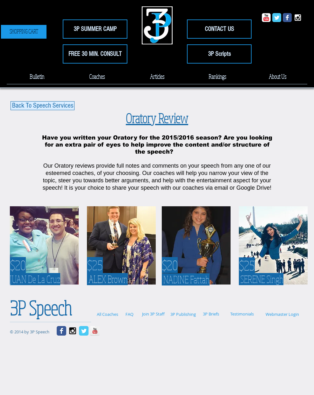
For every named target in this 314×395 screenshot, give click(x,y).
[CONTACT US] (219, 29)
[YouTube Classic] (266, 17)
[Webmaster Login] (282, 314)
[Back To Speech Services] (43, 105)
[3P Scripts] (219, 54)
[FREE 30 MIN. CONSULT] (95, 54)
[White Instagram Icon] (297, 17)
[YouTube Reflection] (95, 331)
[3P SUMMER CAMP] (95, 29)
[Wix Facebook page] (287, 17)
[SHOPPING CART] (23, 32)
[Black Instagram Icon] (72, 331)
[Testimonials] (242, 314)
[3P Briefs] (211, 314)
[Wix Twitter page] (276, 17)
